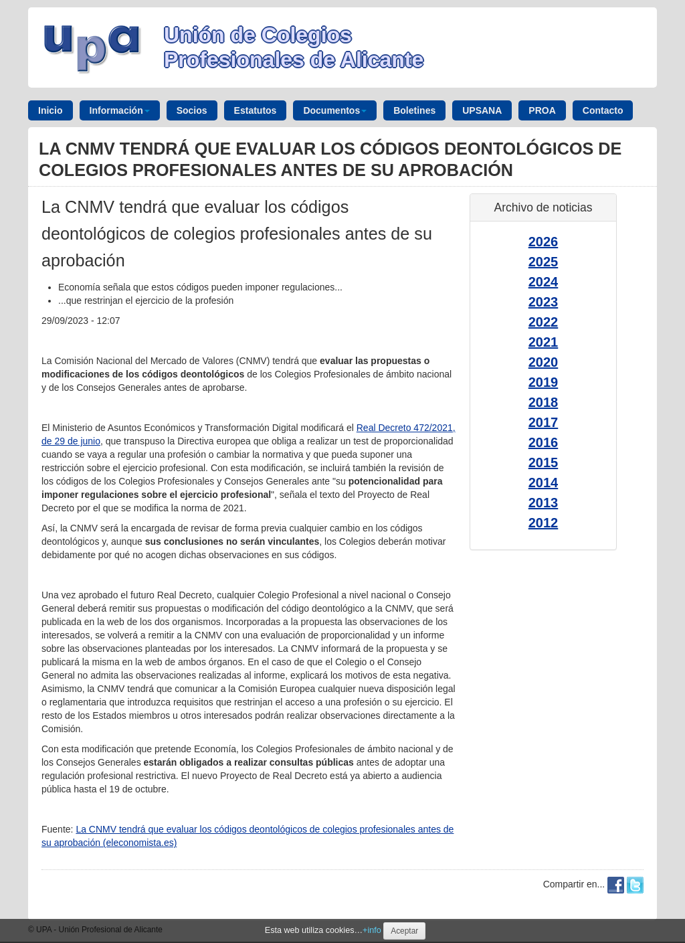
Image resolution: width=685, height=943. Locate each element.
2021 (543, 342)
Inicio (50, 110)
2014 (543, 482)
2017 (543, 422)
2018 (543, 402)
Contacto (603, 110)
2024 (543, 281)
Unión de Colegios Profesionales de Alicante (293, 47)
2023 (543, 301)
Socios (192, 110)
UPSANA (482, 110)
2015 (543, 462)
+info (372, 930)
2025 (543, 261)
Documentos (335, 110)
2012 (543, 522)
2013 (543, 502)
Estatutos (255, 110)
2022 (543, 322)
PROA (541, 110)
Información (120, 110)
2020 (543, 362)
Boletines (414, 110)
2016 (543, 442)
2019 (543, 382)
